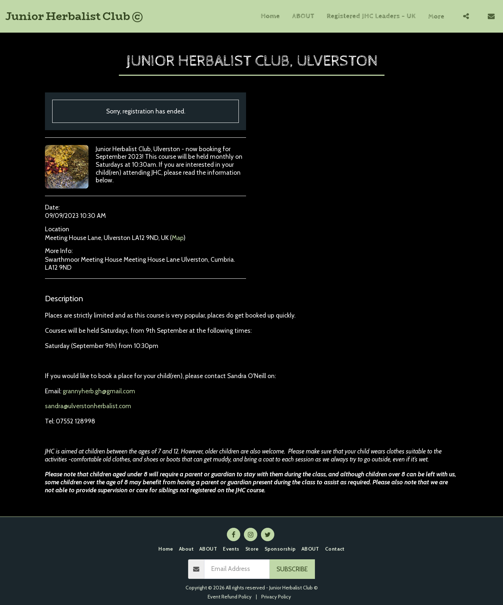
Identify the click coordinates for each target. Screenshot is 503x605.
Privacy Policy (276, 597)
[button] (466, 16)
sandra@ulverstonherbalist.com (88, 406)
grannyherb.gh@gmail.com (99, 391)
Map (177, 237)
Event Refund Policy (229, 597)
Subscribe (292, 569)
